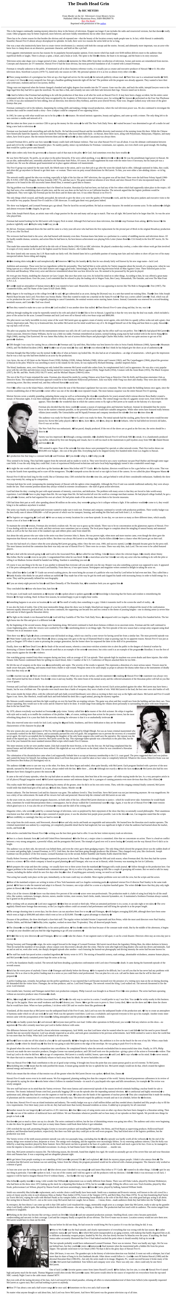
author (103, 23)
